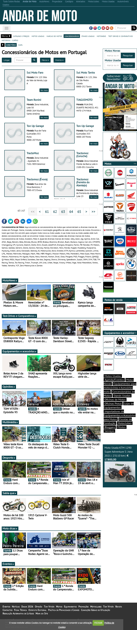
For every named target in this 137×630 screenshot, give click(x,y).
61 (47, 211)
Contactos (7, 610)
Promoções (83, 606)
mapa (20, 44)
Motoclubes (125, 423)
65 (79, 211)
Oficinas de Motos (115, 399)
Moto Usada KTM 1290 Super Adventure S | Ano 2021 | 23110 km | (120, 464)
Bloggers (110, 427)
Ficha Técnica (20, 610)
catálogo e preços (21, 36)
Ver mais (44, 90)
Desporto (9, 457)
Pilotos (121, 427)
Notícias (16, 606)
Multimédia (10, 422)
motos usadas (38, 36)
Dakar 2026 (27, 606)
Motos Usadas (113, 376)
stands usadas (87, 36)
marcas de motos (54, 36)
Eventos (8, 564)
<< (33, 211)
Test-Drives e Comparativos (19, 316)
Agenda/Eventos (114, 379)
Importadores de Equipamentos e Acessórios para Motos (120, 415)
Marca (45, 60)
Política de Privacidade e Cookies (63, 610)
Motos (59, 606)
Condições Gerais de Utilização (95, 610)
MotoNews (10, 280)
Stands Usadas (122, 395)
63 (63, 211)
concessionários (71, 36)
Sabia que (9, 493)
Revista (118, 606)
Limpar (7, 60)
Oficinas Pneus (113, 403)
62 (55, 211)
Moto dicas (10, 528)
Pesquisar (128, 55)
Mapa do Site (42, 613)
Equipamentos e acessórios (20, 351)
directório (11, 44)
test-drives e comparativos (120, 36)
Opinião (38, 606)
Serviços (109, 431)
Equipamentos (70, 606)
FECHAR (98, 622)
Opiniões (9, 386)
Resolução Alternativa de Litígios (18, 613)
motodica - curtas (10, 40)
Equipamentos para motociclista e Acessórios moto (120, 387)
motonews (101, 36)
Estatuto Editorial (37, 610)
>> (93, 211)
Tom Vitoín (49, 606)
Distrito (59, 60)
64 (71, 211)
